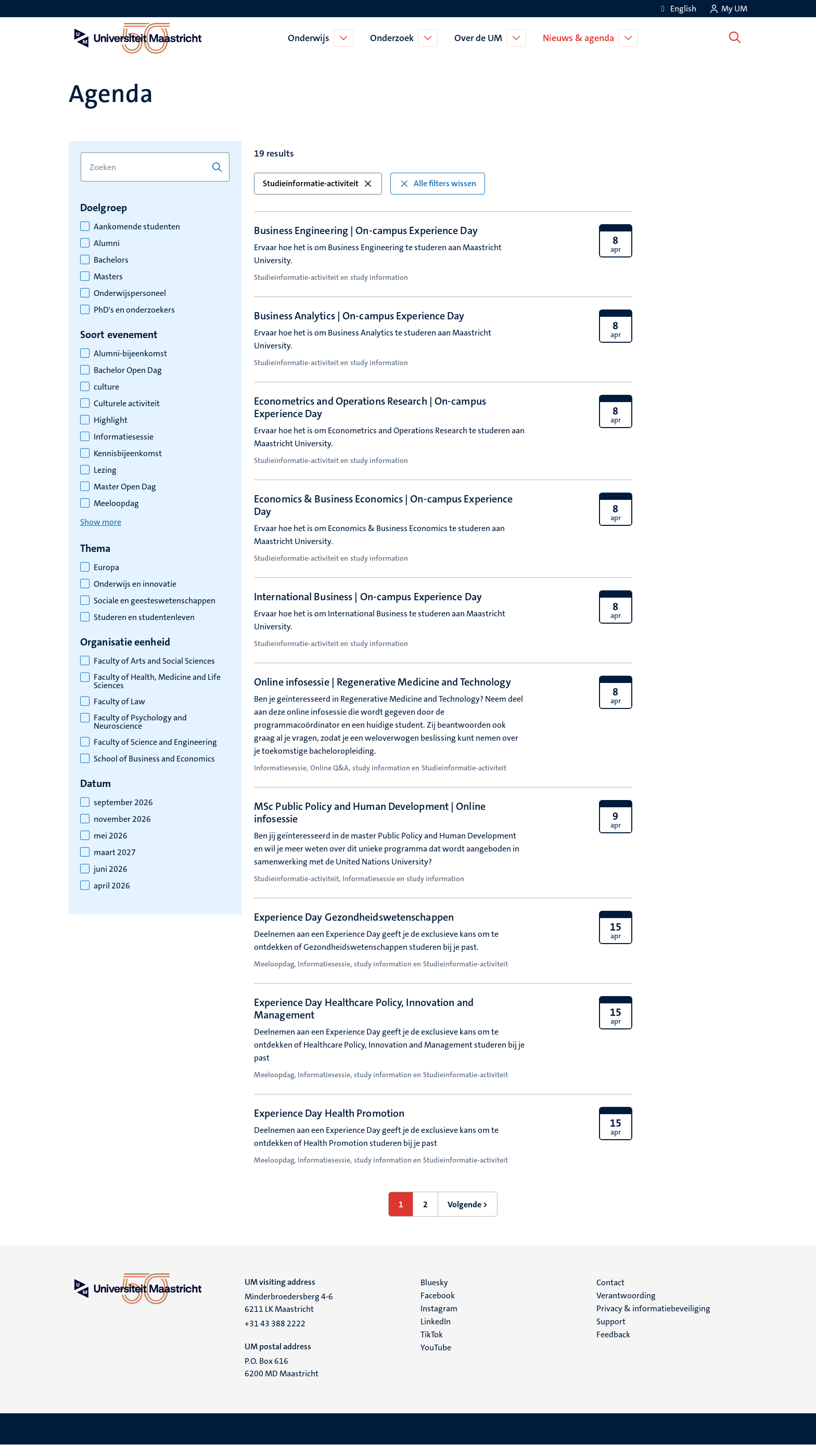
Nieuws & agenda (580, 38)
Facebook (437, 1295)
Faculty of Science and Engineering (155, 742)
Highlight (111, 420)
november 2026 (122, 819)
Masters (108, 277)
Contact (610, 1282)
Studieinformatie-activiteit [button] (318, 183)
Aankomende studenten (137, 227)
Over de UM (480, 38)
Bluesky (434, 1282)
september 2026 (123, 802)
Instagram (438, 1308)
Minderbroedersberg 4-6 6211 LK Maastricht (289, 1302)
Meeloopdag (116, 503)
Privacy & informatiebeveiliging (653, 1308)
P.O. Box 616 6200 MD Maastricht (281, 1367)
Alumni (107, 243)
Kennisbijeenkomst (128, 453)
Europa (106, 567)
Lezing (105, 470)
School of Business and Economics (154, 759)
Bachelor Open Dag (128, 370)
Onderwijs (311, 38)
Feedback (613, 1334)
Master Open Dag (125, 487)
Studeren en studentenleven (144, 617)
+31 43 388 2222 (275, 1323)
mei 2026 (111, 836)
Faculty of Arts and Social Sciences (154, 661)
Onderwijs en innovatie (135, 584)
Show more (100, 522)
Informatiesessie (124, 437)
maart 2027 (115, 852)
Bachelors (111, 260)
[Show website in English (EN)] (677, 8)
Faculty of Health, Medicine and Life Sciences (157, 681)
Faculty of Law (119, 702)
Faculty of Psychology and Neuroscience (140, 722)
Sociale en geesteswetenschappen (154, 601)
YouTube (435, 1347)
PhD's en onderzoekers (134, 310)
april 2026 (112, 886)
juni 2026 (111, 869)
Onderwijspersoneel (130, 293)
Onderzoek (394, 38)
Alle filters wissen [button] (437, 183)
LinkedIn (435, 1321)
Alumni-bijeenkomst (130, 354)
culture (106, 387)
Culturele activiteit (127, 403)
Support (611, 1321)
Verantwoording (626, 1295)
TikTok (431, 1334)
